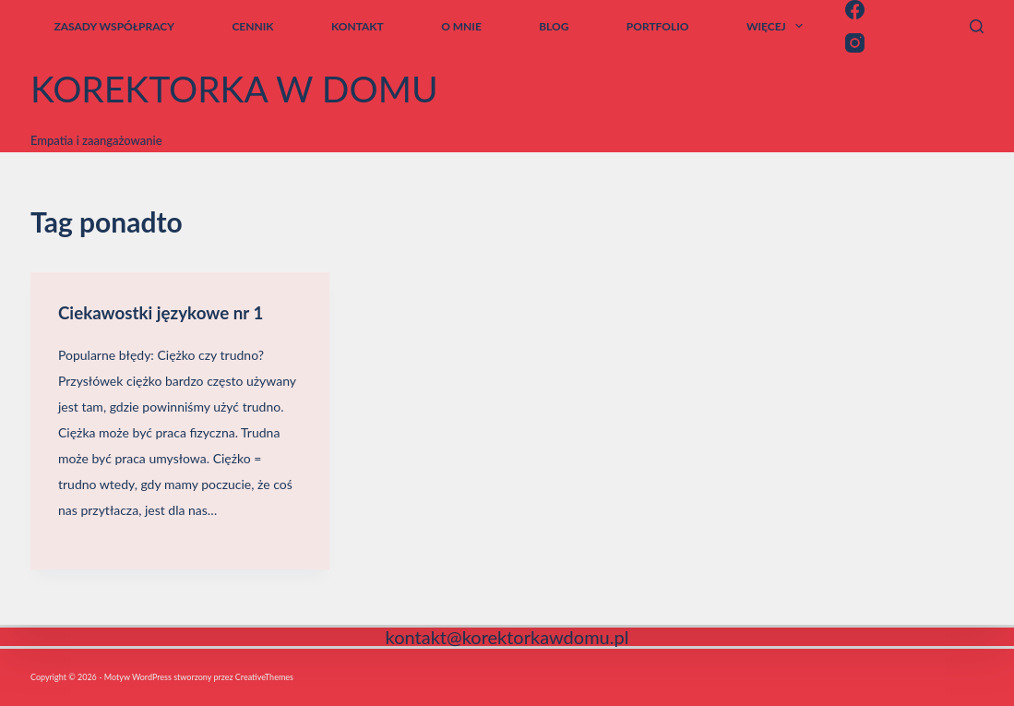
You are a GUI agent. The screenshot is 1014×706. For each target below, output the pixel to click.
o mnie (461, 26)
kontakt (357, 26)
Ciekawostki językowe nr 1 (167, 312)
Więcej (778, 26)
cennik (252, 26)
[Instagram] (855, 43)
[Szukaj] (977, 26)
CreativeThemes (264, 677)
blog (553, 26)
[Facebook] (855, 9)
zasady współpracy (114, 26)
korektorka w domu (234, 88)
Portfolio (657, 26)
